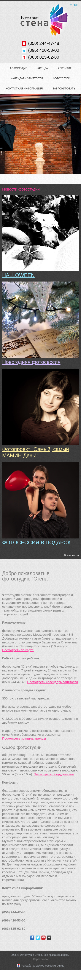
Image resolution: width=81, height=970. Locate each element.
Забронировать (64, 88)
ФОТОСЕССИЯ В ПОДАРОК (36, 542)
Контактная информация (24, 88)
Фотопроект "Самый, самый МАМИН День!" (35, 452)
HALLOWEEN (18, 275)
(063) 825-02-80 (43, 57)
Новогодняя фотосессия (31, 362)
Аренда (42, 68)
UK (76, 5)
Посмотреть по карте (18, 650)
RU (71, 5)
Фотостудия (18, 68)
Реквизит (64, 68)
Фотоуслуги (61, 78)
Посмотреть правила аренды (24, 738)
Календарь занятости (27, 78)
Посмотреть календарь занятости (52, 682)
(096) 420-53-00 (43, 50)
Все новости (71, 555)
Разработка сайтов (32, 965)
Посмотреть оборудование (54, 774)
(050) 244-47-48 (43, 43)
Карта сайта (40, 959)
